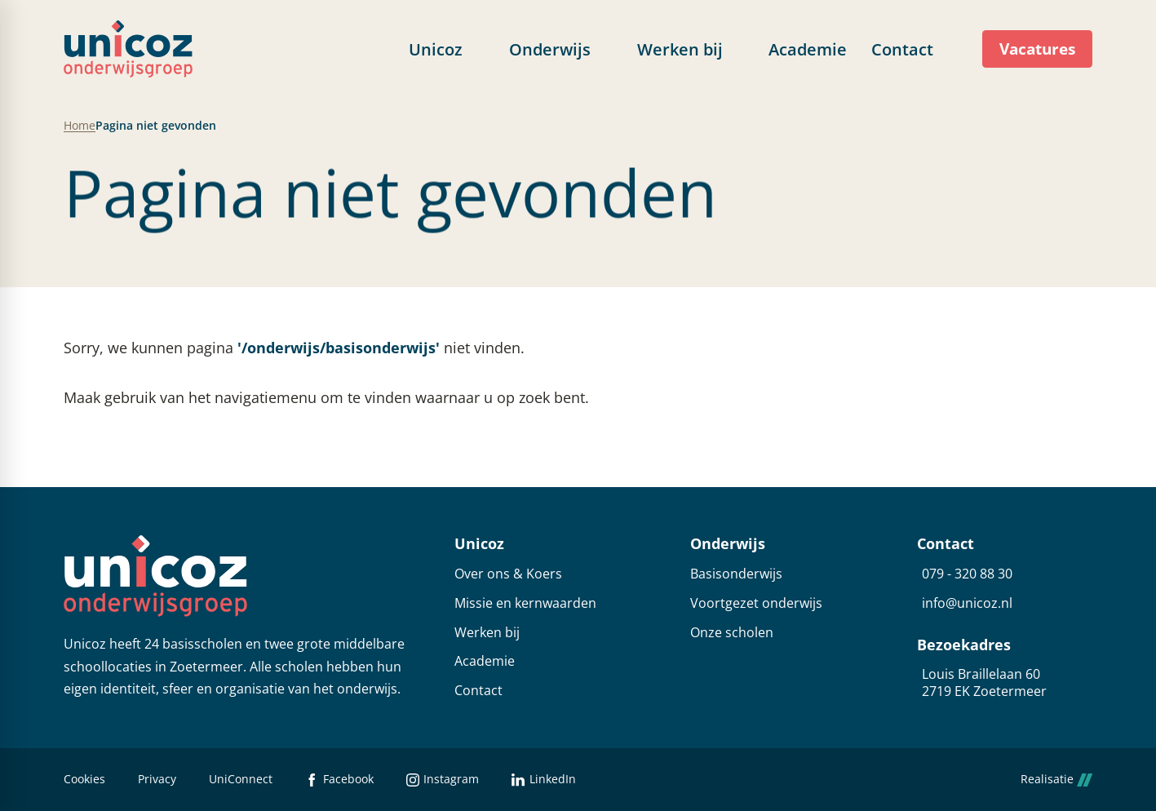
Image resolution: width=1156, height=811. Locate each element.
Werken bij (487, 632)
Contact (478, 690)
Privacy (157, 780)
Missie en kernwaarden (525, 603)
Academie (484, 661)
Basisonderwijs (736, 574)
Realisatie (1056, 780)
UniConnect (240, 780)
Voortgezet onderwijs (756, 603)
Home (79, 125)
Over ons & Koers (508, 574)
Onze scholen (731, 632)
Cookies (84, 780)
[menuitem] (447, 49)
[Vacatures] (1037, 49)
